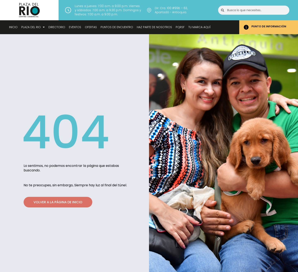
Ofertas (91, 27)
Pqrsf (180, 27)
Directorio (56, 27)
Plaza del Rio (33, 27)
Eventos (75, 27)
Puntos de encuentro (117, 27)
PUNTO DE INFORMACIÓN (268, 26)
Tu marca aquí (199, 27)
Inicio (13, 27)
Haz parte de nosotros (154, 27)
